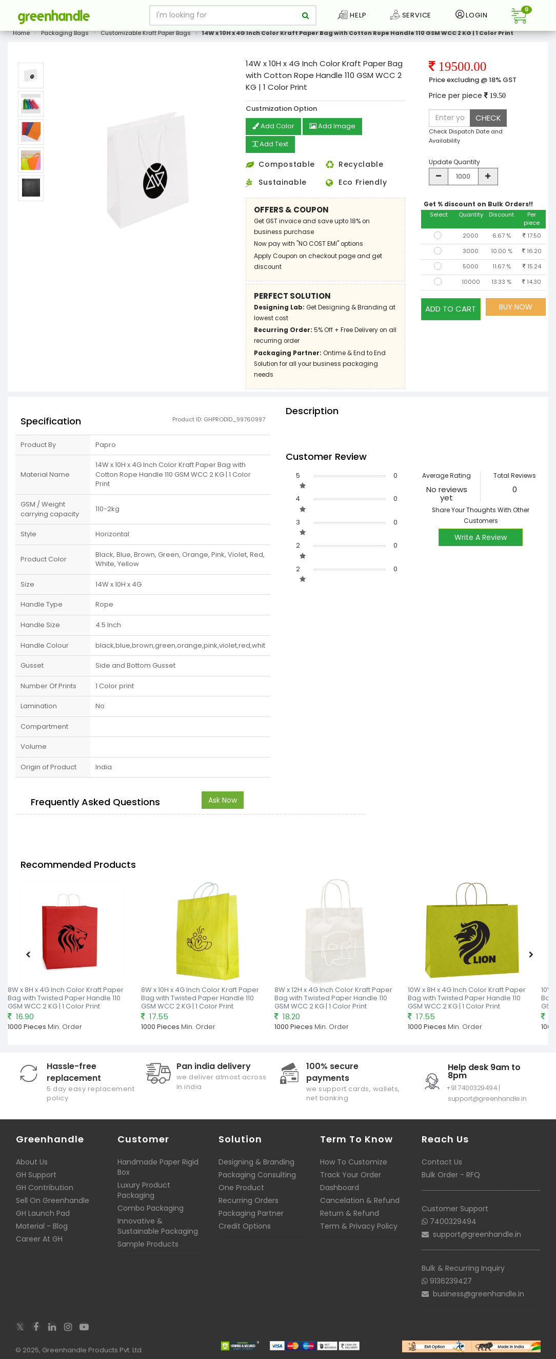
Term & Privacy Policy (359, 1225)
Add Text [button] (272, 144)
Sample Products (147, 1243)
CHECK (488, 117)
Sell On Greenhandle (52, 1199)
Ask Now (222, 799)
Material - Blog (42, 1225)
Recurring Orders (249, 1199)
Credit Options (245, 1225)
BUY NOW (515, 307)
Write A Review (480, 536)
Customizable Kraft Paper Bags (146, 33)
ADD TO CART (450, 306)
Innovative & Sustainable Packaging (157, 1225)
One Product (241, 1186)
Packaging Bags (65, 33)
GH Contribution (44, 1186)
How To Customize (353, 1161)
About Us (32, 1161)
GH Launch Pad (43, 1212)
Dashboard (339, 1186)
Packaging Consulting (257, 1174)
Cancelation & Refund (360, 1199)
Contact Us (442, 1161)
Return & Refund (349, 1212)
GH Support (36, 1174)
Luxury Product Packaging (143, 1189)
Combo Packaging (150, 1207)
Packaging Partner (251, 1212)
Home (21, 33)
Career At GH (39, 1238)
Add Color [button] (274, 127)
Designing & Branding (256, 1161)
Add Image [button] (335, 127)
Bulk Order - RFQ (451, 1174)
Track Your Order (350, 1174)
